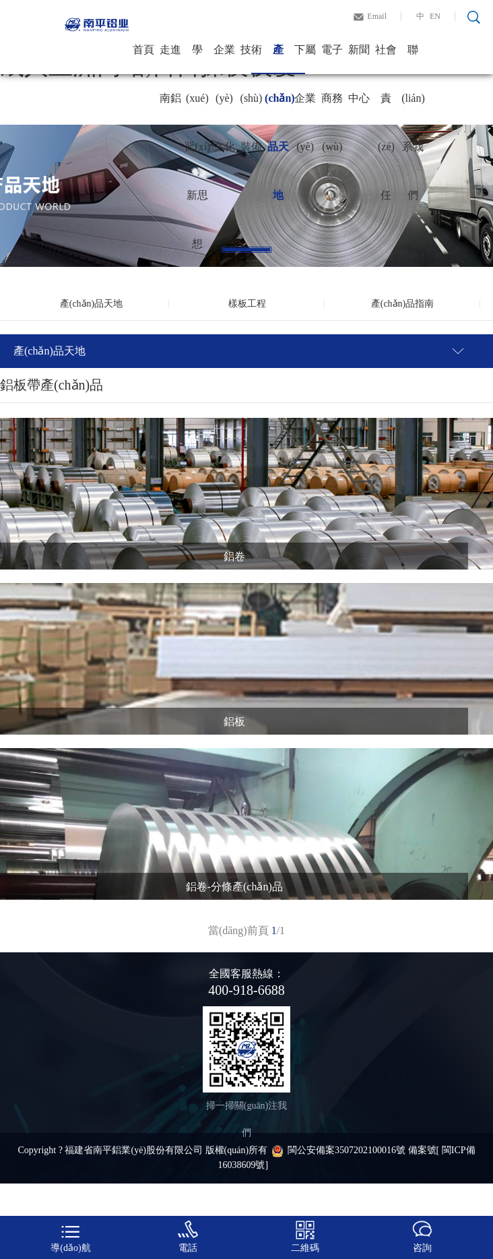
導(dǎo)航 (70, 1236)
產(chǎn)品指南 (402, 304)
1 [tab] (246, 249)
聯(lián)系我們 (413, 59)
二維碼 (305, 1236)
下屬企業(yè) (305, 59)
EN (435, 16)
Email (377, 16)
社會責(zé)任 (386, 59)
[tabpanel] (246, 196)
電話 (188, 1236)
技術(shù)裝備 (251, 59)
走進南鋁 (170, 59)
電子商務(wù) (332, 59)
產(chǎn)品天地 (278, 59)
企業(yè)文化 (224, 59)
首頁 (143, 49)
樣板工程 (247, 304)
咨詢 (422, 1236)
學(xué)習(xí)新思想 (197, 59)
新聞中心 (359, 59)
